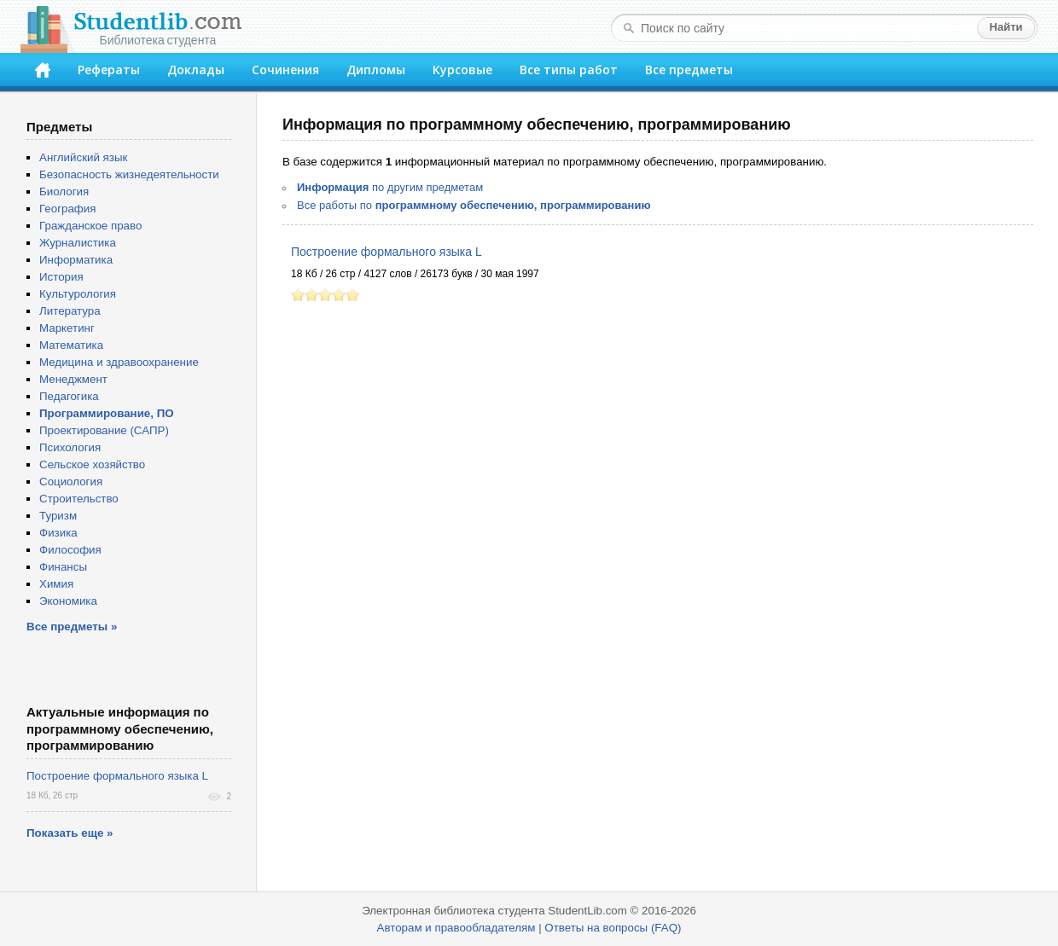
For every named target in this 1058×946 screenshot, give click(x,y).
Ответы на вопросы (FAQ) (612, 927)
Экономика (68, 601)
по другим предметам (390, 187)
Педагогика (69, 396)
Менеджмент (73, 379)
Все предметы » (71, 626)
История (61, 276)
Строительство (79, 498)
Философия (70, 549)
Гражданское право (90, 225)
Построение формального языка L (386, 251)
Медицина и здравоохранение (119, 362)
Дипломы (375, 69)
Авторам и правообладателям (456, 927)
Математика (71, 345)
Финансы (63, 566)
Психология (70, 447)
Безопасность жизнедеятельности (129, 174)
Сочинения (285, 69)
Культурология (77, 293)
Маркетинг (67, 328)
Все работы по (474, 205)
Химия (56, 583)
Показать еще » (69, 833)
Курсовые (462, 69)
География (67, 208)
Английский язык (83, 157)
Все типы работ (569, 69)
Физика (58, 532)
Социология (70, 481)
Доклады (195, 69)
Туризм (58, 515)
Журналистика (77, 242)
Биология (64, 191)
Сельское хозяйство (92, 464)
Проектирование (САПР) (104, 430)
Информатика (76, 259)
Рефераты (109, 69)
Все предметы (689, 69)
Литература (70, 311)
